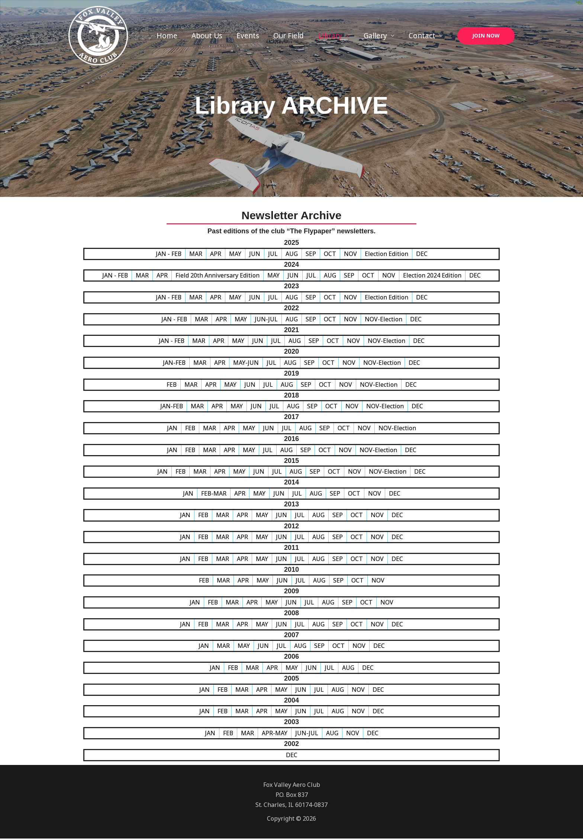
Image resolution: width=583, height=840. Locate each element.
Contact (422, 35)
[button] (486, 35)
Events (248, 35)
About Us (207, 35)
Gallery (375, 35)
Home (167, 35)
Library (330, 35)
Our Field (289, 35)
